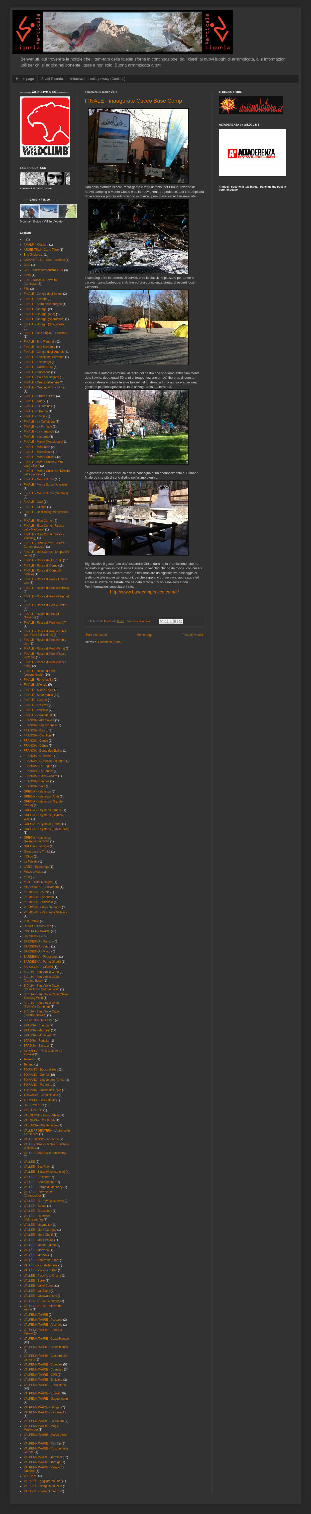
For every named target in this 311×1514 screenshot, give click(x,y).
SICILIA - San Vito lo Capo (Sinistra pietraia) (41, 1013)
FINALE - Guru (33, 401)
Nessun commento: (139, 621)
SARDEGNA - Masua (38, 951)
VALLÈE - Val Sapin (37, 1291)
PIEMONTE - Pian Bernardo (42, 907)
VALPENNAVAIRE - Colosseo (43, 1369)
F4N (26, 288)
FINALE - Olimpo (35, 507)
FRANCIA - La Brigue (38, 766)
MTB (27, 877)
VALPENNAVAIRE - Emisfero (43, 1379)
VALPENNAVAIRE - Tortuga (42, 1462)
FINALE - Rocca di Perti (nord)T (45, 622)
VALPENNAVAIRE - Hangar (42, 1407)
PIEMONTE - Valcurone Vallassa (45, 912)
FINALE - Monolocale (38, 452)
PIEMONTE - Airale (36, 892)
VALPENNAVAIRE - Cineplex (43, 1364)
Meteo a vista (32, 871)
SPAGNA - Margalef (37, 1030)
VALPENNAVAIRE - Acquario (43, 1319)
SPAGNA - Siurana (36, 1045)
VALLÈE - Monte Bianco (40, 1245)
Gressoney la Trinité (37, 851)
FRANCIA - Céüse (36, 745)
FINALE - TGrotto (35, 700)
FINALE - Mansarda (37, 447)
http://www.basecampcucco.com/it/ (144, 591)
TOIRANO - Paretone (38, 1084)
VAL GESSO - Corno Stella (42, 1115)
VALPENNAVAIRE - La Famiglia (45, 1412)
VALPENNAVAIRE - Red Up (42, 1443)
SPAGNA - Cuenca (36, 1025)
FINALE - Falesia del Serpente (44, 357)
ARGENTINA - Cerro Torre (41, 249)
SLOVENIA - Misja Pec (39, 1020)
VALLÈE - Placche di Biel (40, 1270)
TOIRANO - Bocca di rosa (41, 1069)
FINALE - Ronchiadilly (38, 679)
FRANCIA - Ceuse (36, 740)
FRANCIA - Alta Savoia (39, 720)
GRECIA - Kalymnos (37, 791)
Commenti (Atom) (109, 642)
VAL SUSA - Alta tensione (41, 1125)
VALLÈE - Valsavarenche (40, 1296)
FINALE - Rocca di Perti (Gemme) (46, 596)
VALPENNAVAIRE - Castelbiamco (46, 1338)
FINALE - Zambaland (38, 715)
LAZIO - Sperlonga (36, 866)
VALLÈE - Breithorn (37, 1177)
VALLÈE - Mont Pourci (38, 1240)
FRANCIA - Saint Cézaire (40, 776)
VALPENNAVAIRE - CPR (40, 1374)
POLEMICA (31, 921)
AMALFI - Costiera (36, 244)
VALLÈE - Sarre (34, 1280)
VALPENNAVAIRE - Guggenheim (46, 1398)
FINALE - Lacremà (36, 436)
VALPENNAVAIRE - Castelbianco (46, 1347)
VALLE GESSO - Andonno (41, 1139)
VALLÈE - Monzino (36, 1250)
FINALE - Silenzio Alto (38, 690)
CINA (27, 275)
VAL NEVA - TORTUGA (39, 1120)
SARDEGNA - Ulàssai (38, 967)
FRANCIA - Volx (34, 786)
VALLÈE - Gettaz (35, 1206)
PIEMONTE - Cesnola (38, 902)
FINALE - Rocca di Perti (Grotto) (45, 605)
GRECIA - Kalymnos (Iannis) (43, 810)
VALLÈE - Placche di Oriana (42, 1275)
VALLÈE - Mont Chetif (38, 1234)
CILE (27, 265)
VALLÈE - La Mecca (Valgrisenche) (37, 1217)
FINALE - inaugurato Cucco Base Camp (133, 101)
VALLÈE (29, 1161)
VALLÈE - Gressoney (38, 1211)
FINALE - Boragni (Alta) (39, 314)
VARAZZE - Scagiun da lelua (43, 1486)
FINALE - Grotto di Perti (39, 396)
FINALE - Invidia (34, 416)
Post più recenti (96, 635)
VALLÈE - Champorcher (40, 1182)
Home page (25, 79)
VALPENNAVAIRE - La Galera (44, 1421)
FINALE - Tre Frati (36, 705)
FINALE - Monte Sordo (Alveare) (45, 484)
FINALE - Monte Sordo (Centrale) (46, 493)
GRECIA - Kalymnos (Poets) (42, 824)
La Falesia (30, 861)
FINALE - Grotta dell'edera (41, 382)
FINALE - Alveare (35, 299)
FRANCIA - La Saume (38, 771)
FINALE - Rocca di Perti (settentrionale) (39, 672)
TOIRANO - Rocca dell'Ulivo (42, 1090)
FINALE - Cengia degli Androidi (44, 352)
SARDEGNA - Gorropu (39, 941)
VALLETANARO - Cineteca (42, 1301)
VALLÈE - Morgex (35, 1255)
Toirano (28, 1064)
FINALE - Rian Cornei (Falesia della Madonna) (44, 527)
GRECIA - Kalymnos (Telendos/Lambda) (37, 839)
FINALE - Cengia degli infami (43, 293)
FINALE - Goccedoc (37, 372)
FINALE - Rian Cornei (38, 520)
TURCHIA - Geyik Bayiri (39, 1100)
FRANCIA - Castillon (37, 735)
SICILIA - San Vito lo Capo (41, 972)
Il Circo (28, 856)
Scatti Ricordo (52, 79)
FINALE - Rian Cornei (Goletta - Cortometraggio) (45, 544)
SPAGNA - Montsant (37, 1035)
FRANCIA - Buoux (36, 730)
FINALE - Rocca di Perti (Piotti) (44, 648)
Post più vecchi (193, 635)
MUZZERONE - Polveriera (41, 887)
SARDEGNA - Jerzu (37, 946)
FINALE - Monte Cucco (39, 457)
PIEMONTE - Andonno (39, 897)
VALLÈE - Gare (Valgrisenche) (44, 1201)
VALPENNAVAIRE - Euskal (42, 1393)
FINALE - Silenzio (35, 684)
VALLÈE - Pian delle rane (40, 1265)
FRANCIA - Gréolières (38, 756)
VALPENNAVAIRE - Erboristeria (45, 1385)
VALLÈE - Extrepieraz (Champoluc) (38, 1193)
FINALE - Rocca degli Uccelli (43, 560)
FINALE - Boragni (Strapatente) (44, 324)
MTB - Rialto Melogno (38, 882)
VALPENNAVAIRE (36, 1314)
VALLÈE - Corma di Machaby (43, 1187)
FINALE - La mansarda (39, 431)
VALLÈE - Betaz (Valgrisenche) (44, 1171)
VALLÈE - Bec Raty (37, 1166)
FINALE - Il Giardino (37, 406)
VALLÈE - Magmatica (38, 1224)
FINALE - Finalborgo (37, 362)
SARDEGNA (32, 936)
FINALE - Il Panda (36, 411)
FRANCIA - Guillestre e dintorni (44, 761)
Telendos (30, 1059)
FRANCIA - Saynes (36, 781)
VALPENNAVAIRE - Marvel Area (45, 1435)
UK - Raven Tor (34, 1105)
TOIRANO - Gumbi (36, 1075)
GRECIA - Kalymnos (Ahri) (41, 796)
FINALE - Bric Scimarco (39, 347)
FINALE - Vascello (36, 710)
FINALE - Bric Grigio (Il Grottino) (45, 333)
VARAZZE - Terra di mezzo (42, 1491)
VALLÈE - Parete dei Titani (41, 1260)
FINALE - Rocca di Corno (40, 565)
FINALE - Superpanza (38, 695)
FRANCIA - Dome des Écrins (43, 750)
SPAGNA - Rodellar (37, 1040)
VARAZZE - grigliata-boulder (42, 1481)
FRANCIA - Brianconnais (40, 725)
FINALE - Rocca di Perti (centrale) (46, 588)
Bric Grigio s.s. (33, 254)
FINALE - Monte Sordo (39, 479)
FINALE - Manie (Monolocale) (43, 441)
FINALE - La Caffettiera (39, 421)
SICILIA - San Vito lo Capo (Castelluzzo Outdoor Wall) (41, 987)
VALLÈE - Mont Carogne (40, 1229)
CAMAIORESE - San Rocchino (44, 260)
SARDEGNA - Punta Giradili (42, 961)
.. (24, 239)
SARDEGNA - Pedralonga (41, 956)
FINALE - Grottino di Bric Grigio (44, 387)
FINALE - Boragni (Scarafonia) (44, 319)
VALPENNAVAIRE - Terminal (43, 1457)
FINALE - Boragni (35, 309)
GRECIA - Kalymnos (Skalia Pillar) (46, 829)
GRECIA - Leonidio (36, 846)
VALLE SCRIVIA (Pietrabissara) (45, 1153)
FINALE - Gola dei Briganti (41, 377)
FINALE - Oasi (33, 502)
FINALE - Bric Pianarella (40, 341)
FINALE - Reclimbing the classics (46, 512)
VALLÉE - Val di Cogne (39, 1285)
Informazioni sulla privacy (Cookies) (97, 79)
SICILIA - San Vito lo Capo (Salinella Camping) (41, 1004)
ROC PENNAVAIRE (37, 931)
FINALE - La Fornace (38, 426)
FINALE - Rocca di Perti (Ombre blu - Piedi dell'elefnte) (45, 633)
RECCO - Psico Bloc (37, 926)
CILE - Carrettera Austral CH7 (43, 270)
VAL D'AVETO (33, 1110)
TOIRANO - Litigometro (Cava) (44, 1079)
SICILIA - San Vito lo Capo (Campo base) (41, 978)
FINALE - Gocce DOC (38, 367)
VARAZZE (30, 1476)
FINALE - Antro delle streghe (43, 304)
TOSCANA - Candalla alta (41, 1095)
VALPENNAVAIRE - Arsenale (43, 1324)
